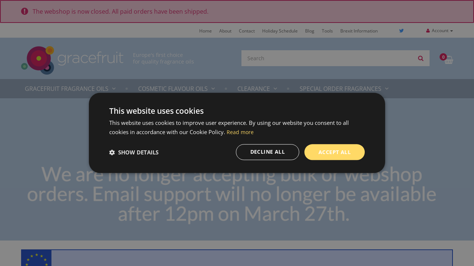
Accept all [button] (334, 152)
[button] (133, 152)
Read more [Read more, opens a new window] (240, 132)
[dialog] (237, 133)
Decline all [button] (267, 152)
